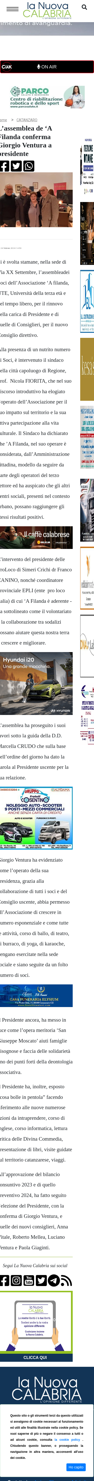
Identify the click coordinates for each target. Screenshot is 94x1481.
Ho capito (76, 1467)
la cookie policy (68, 1440)
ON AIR (47, 66)
